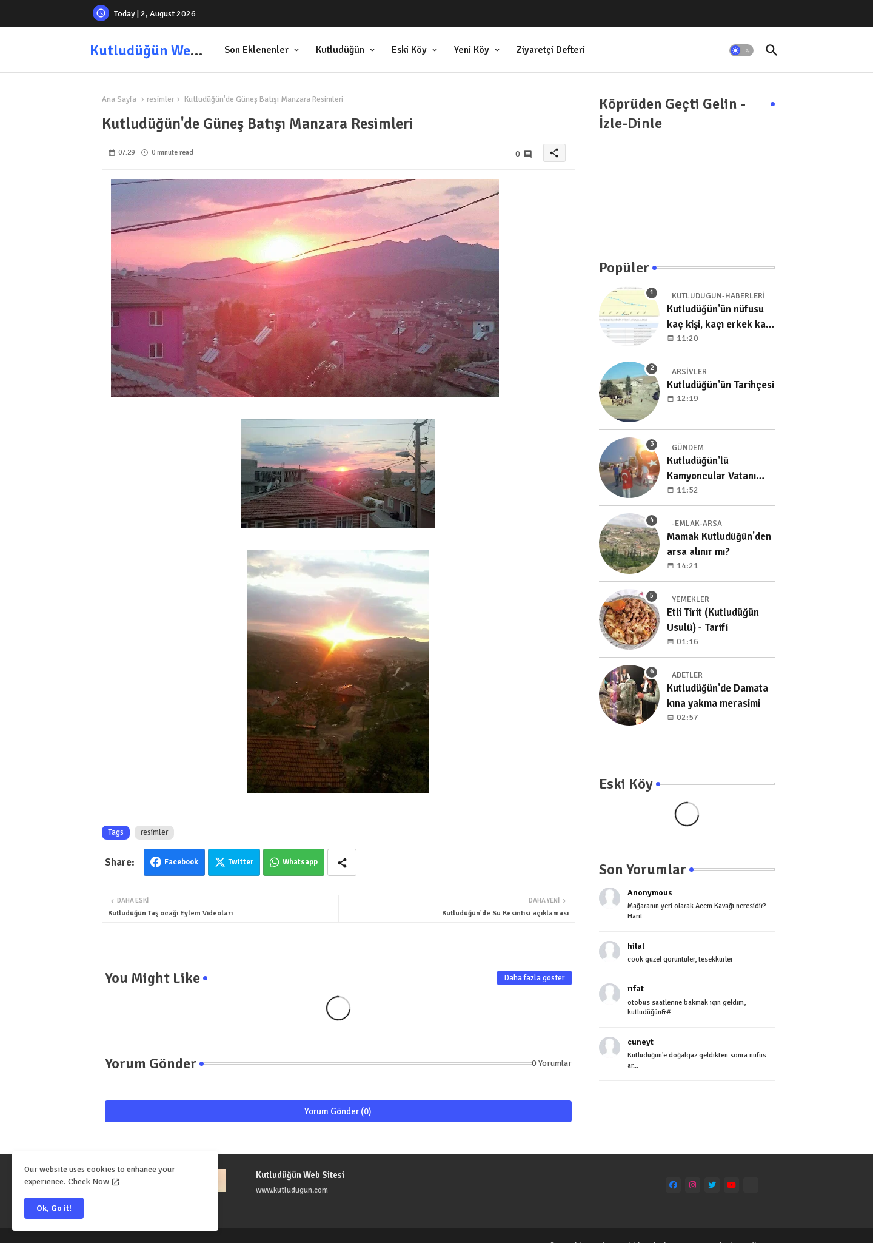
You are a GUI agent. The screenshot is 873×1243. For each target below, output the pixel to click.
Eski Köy (409, 50)
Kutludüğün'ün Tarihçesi (720, 385)
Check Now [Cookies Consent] (88, 1181)
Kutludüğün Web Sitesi (164, 50)
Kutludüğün (340, 50)
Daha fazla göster (534, 978)
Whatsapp (300, 862)
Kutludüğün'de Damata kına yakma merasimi (717, 696)
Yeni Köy (471, 50)
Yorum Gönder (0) (338, 1111)
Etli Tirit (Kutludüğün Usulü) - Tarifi (713, 620)
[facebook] (673, 1185)
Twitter (241, 862)
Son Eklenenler (256, 50)
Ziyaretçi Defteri (551, 50)
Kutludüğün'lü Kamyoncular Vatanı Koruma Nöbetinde (711, 469)
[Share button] (341, 862)
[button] (741, 50)
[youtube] (731, 1185)
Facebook (181, 862)
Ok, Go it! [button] (54, 1208)
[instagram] (692, 1185)
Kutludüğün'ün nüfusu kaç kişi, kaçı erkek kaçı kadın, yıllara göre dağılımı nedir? (720, 317)
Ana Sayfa (119, 99)
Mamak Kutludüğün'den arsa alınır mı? (719, 544)
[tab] (263, 50)
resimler (160, 99)
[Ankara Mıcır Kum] (750, 1185)
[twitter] (712, 1185)
